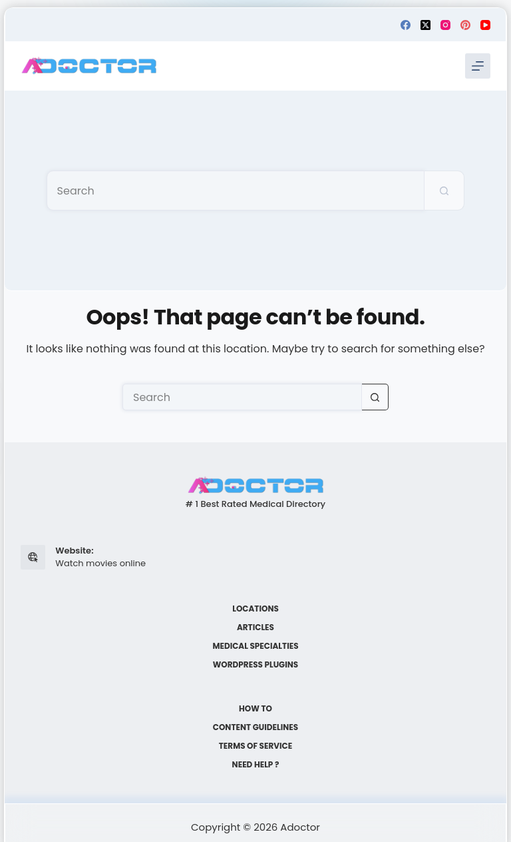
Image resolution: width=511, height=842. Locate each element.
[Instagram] (445, 25)
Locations (255, 609)
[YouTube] (485, 25)
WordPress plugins (255, 664)
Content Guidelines (255, 727)
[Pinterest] (465, 25)
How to (255, 708)
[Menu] (477, 66)
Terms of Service (256, 746)
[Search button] (444, 190)
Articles (255, 627)
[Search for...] (236, 190)
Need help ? (255, 764)
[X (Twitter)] (425, 25)
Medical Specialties (255, 646)
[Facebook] (406, 25)
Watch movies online (100, 563)
